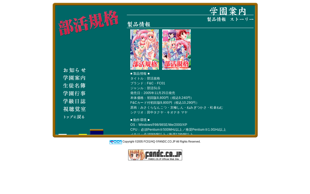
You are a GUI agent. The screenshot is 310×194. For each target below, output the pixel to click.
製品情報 (216, 19)
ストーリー (242, 19)
